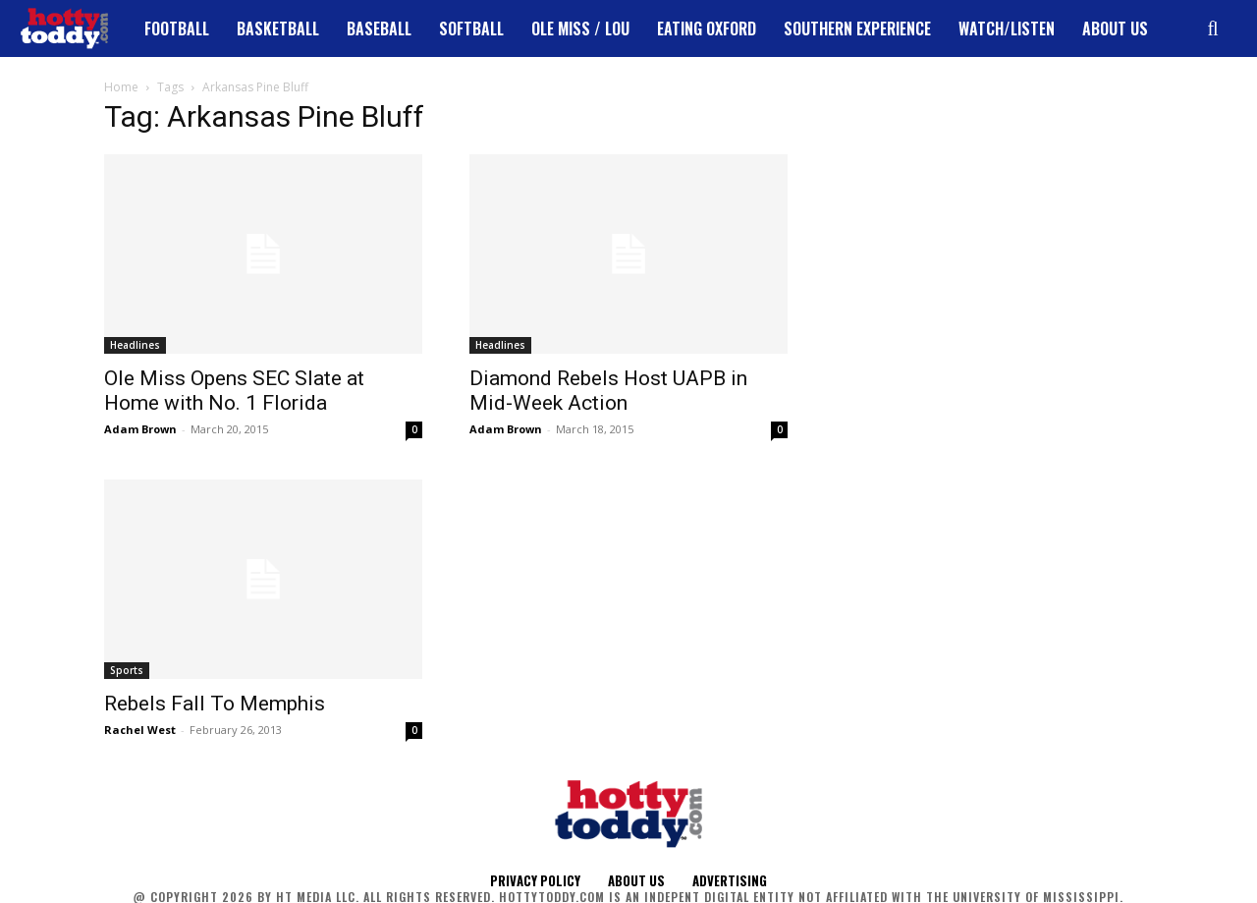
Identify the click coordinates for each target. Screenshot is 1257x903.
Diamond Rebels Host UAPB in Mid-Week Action (608, 391)
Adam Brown (140, 429)
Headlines (135, 345)
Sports (126, 670)
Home (121, 87)
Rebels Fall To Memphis (214, 703)
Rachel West (140, 729)
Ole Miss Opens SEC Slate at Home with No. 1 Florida (234, 391)
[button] (1212, 28)
